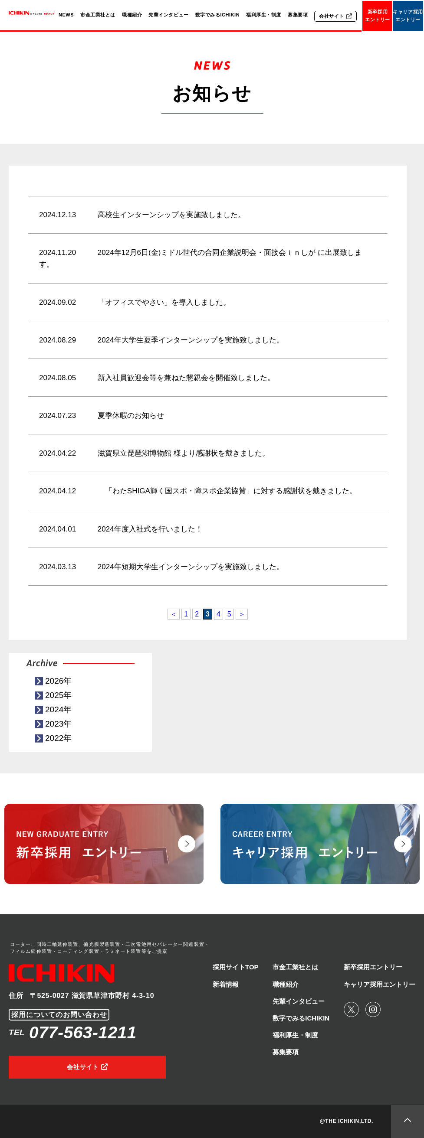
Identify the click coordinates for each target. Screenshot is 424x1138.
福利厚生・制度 (263, 14)
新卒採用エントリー (377, 15)
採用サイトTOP (236, 967)
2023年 (58, 723)
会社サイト (331, 16)
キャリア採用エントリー (408, 15)
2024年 (58, 709)
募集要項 (298, 14)
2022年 (58, 738)
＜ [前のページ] (173, 614)
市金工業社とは (97, 14)
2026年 (58, 680)
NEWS (66, 14)
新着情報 (226, 984)
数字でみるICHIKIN (217, 14)
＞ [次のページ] (241, 614)
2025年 (58, 695)
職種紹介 (132, 14)
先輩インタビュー (168, 14)
